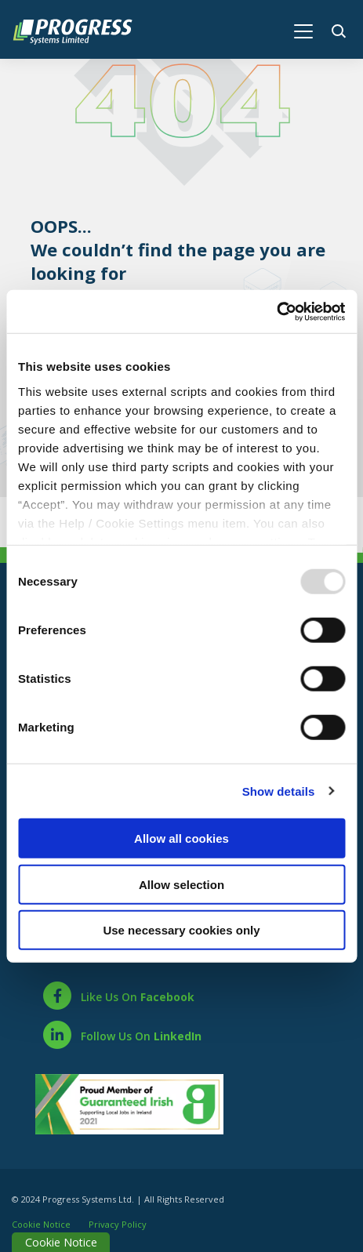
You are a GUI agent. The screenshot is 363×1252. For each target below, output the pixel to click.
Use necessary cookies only (181, 930)
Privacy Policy (118, 1221)
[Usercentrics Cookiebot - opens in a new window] (276, 311)
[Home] (80, 29)
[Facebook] (118, 992)
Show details (278, 790)
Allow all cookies (181, 838)
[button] (341, 29)
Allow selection (181, 884)
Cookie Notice (41, 1221)
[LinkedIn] (121, 1031)
